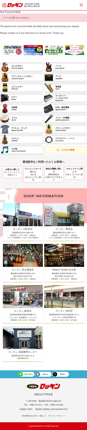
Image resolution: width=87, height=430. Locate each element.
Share (42, 374)
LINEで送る (25, 374)
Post (59, 374)
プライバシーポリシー (56, 416)
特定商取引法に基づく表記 (32, 416)
